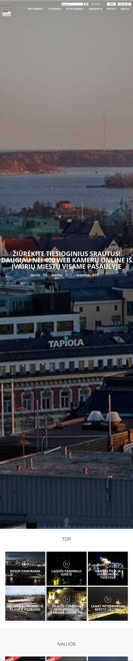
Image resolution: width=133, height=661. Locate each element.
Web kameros (36, 8)
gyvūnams (55, 8)
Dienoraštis (96, 8)
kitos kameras (75, 8)
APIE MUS (111, 8)
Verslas (124, 8)
